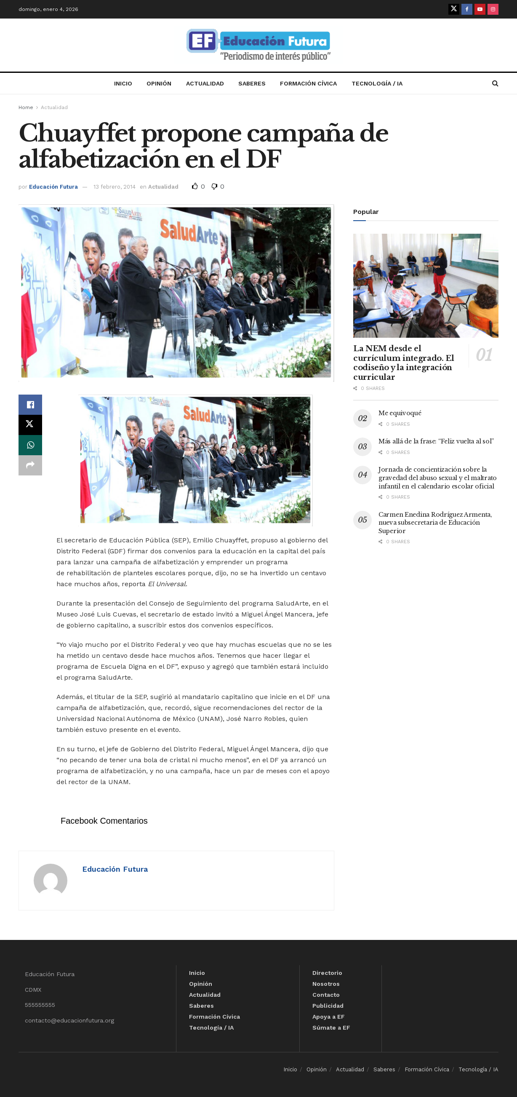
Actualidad (205, 83)
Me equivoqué (399, 413)
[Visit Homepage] (258, 45)
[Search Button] (495, 83)
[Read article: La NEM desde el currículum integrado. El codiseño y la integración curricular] (425, 286)
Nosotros (326, 983)
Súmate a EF (331, 1027)
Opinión (159, 83)
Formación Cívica (308, 83)
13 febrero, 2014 (114, 187)
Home (26, 107)
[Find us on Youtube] (479, 9)
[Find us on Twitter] (453, 9)
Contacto (326, 994)
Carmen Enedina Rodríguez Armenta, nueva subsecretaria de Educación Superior (435, 523)
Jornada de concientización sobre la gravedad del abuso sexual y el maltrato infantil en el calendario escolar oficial (437, 478)
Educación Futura (53, 187)
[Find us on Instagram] (493, 9)
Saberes (252, 83)
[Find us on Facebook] (466, 9)
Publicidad (328, 1005)
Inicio (123, 83)
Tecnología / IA (377, 83)
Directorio (327, 972)
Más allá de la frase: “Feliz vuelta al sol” (436, 441)
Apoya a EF (328, 1016)
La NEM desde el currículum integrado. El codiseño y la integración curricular (403, 363)
